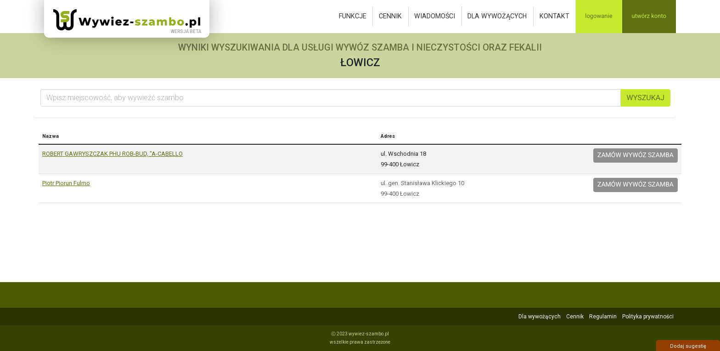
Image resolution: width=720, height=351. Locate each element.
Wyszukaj (645, 97)
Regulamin (603, 316)
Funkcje (352, 16)
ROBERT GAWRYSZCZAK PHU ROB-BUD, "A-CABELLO (112, 153)
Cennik (390, 16)
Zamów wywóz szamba (635, 155)
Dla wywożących (497, 16)
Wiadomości (434, 16)
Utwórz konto (649, 16)
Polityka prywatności (648, 316)
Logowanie (598, 16)
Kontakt (554, 16)
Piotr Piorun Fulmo (66, 183)
